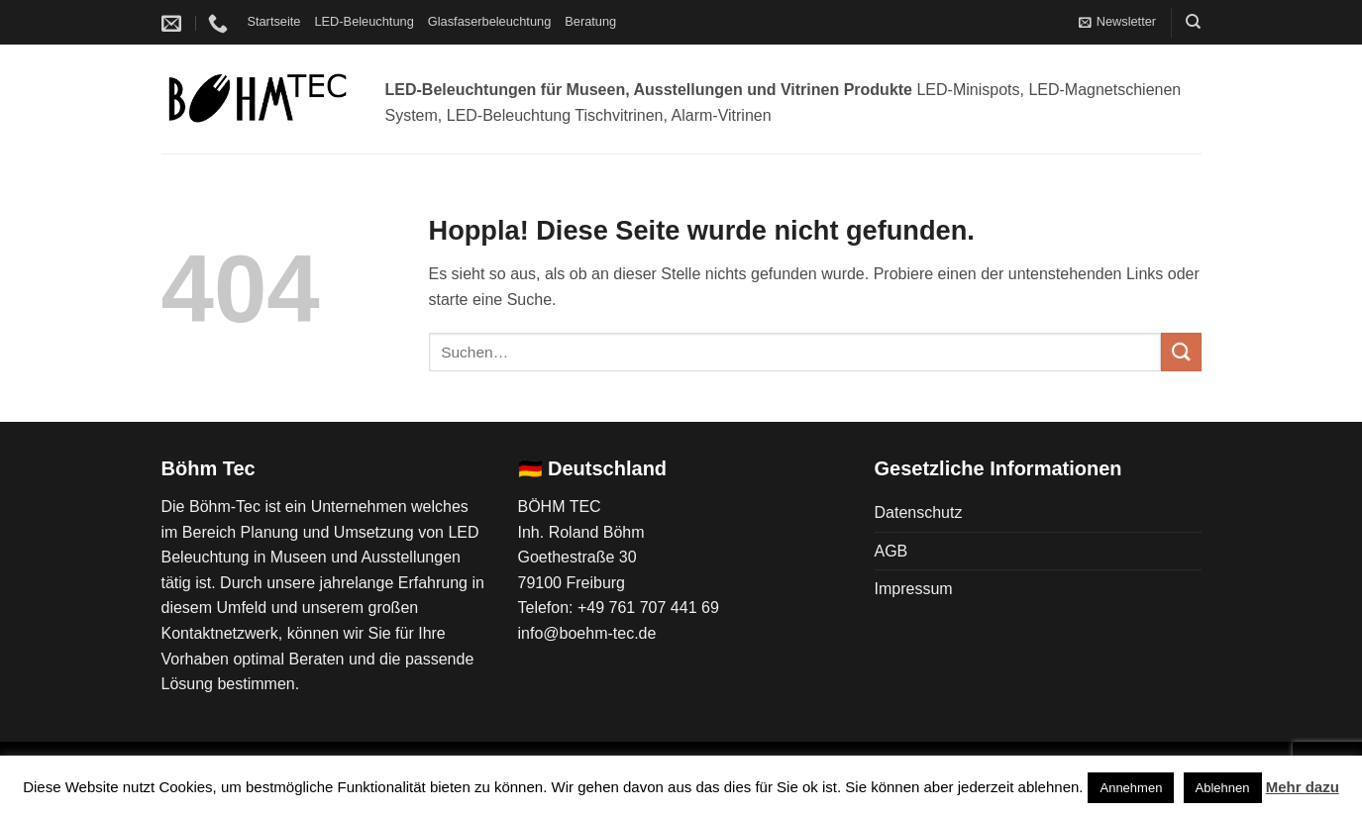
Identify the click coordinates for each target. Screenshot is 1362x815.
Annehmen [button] (1131, 787)
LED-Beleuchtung (363, 21)
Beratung (590, 21)
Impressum (914, 588)
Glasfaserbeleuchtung (490, 21)
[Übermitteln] (1181, 352)
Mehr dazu (1302, 786)
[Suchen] (1193, 22)
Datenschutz (919, 512)
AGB (891, 551)
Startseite (273, 21)
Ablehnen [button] (1223, 787)
